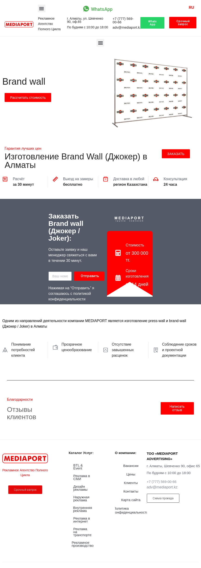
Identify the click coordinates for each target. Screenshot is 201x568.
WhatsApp (101, 9)
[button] (41, 8)
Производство (12, 60)
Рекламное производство (83, 544)
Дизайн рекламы (80, 487)
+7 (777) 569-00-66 (123, 20)
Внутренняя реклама (82, 509)
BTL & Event (78, 466)
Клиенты (131, 483)
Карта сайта (131, 500)
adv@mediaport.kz (127, 27)
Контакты (130, 491)
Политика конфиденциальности (131, 510)
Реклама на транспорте (82, 532)
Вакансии (130, 466)
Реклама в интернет (81, 519)
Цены (130, 474)
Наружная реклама (81, 498)
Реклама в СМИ (81, 477)
